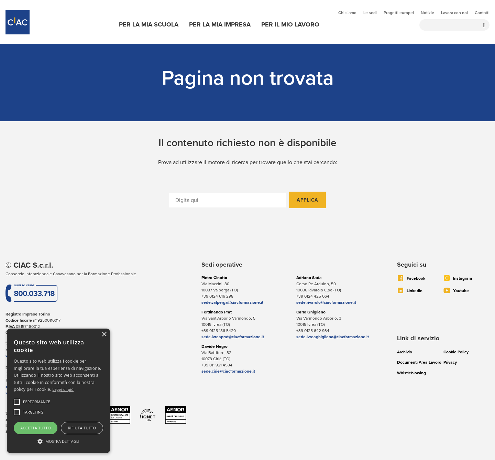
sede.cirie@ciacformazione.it (228, 371)
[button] (36, 402)
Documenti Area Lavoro (419, 362)
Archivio (404, 352)
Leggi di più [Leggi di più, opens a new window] (63, 389)
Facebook (416, 278)
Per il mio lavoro (290, 24)
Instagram (462, 278)
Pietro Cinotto (214, 277)
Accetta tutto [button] (35, 427)
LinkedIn (414, 290)
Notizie (427, 12)
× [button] (104, 334)
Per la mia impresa (220, 24)
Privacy (450, 362)
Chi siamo (347, 12)
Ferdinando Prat (216, 312)
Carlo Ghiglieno (311, 312)
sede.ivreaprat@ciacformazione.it (232, 337)
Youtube (461, 290)
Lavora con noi (454, 12)
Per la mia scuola (148, 24)
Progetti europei (399, 12)
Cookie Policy (456, 352)
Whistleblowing (411, 373)
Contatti (482, 12)
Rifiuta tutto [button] (82, 427)
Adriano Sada (309, 277)
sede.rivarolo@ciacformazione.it (326, 302)
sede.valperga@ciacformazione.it (232, 302)
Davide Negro (214, 346)
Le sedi (370, 12)
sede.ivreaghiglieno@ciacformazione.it (332, 337)
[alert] (58, 391)
